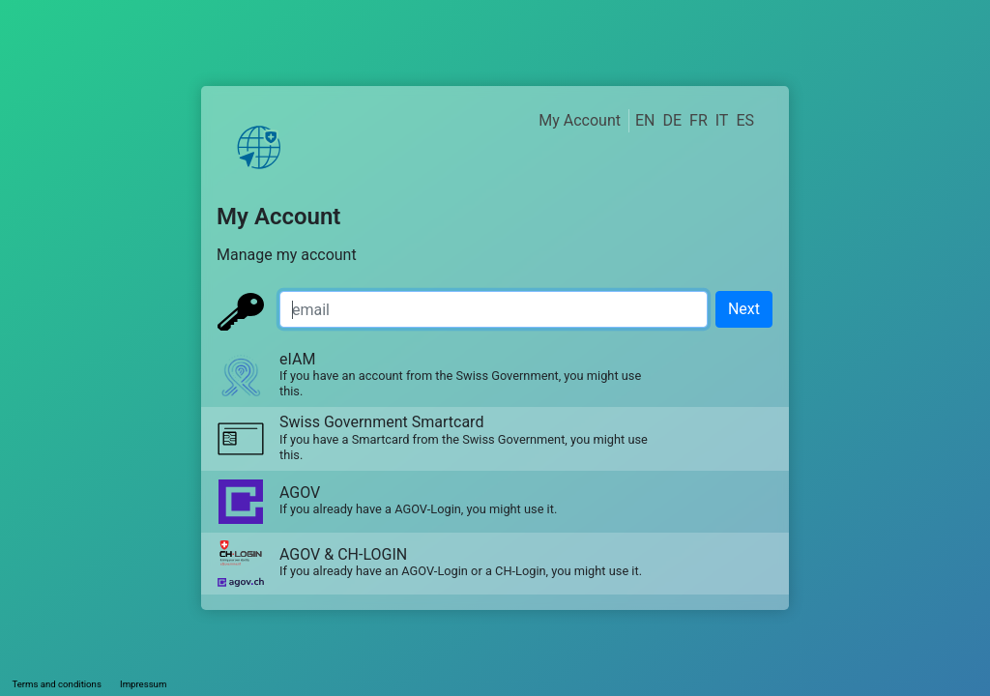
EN (645, 120)
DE (672, 120)
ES (745, 120)
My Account (580, 120)
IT (722, 120)
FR (698, 120)
